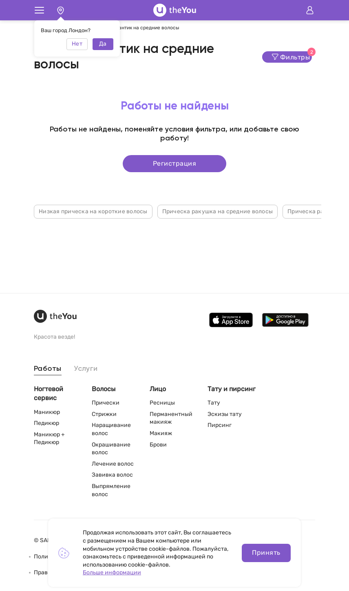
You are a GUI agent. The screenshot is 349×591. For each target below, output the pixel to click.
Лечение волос (113, 463)
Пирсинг (220, 425)
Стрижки (104, 414)
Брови (158, 444)
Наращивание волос (111, 429)
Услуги (86, 368)
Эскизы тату (225, 414)
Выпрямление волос (111, 490)
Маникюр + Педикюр (49, 438)
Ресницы (162, 402)
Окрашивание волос (111, 448)
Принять (266, 552)
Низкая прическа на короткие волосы (93, 211)
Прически (105, 402)
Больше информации (112, 572)
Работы (48, 368)
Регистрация (174, 163)
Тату (214, 402)
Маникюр (47, 412)
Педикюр (46, 423)
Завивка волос (112, 474)
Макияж (161, 433)
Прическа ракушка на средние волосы (217, 211)
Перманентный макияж (171, 418)
